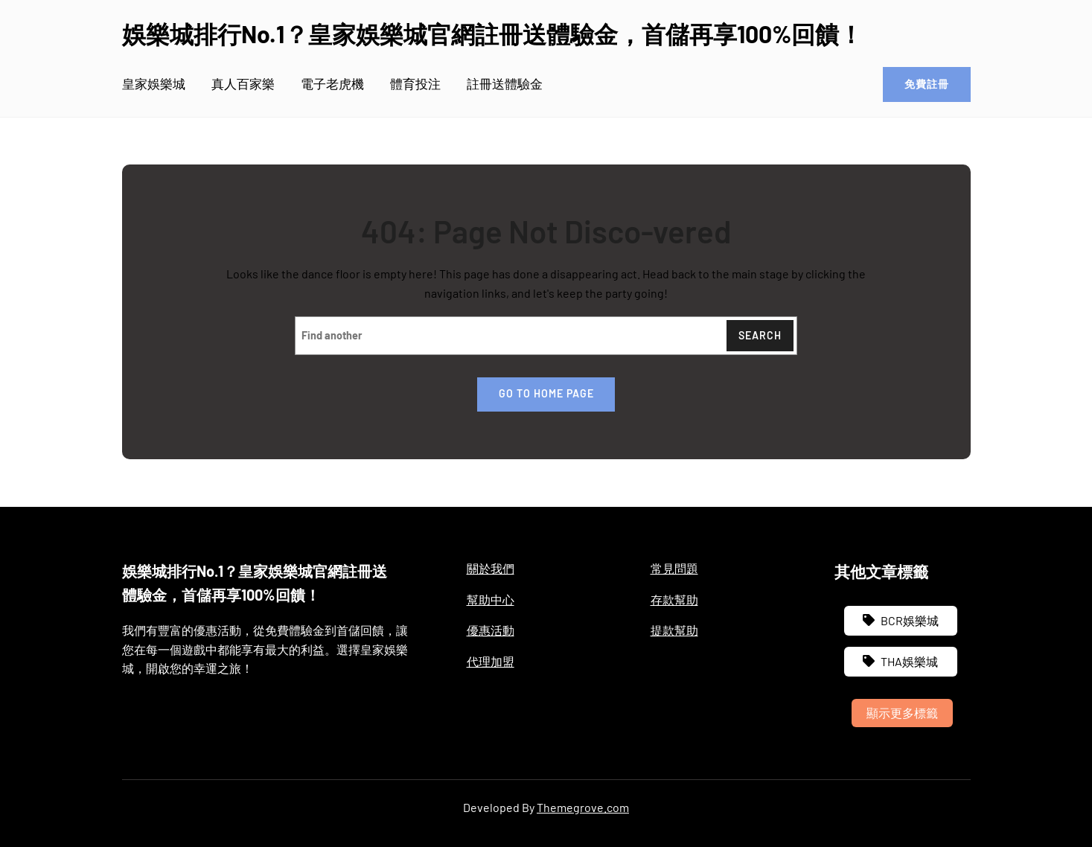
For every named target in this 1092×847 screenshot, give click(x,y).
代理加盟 (490, 661)
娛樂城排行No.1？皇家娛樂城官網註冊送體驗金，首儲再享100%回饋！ (492, 33)
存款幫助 (674, 599)
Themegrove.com (583, 807)
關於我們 (490, 568)
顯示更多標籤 (902, 713)
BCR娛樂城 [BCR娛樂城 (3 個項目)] (910, 620)
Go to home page (546, 394)
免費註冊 (926, 84)
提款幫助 (674, 630)
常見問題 (674, 568)
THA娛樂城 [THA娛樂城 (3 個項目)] (909, 661)
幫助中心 (490, 599)
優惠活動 (490, 630)
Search (759, 336)
